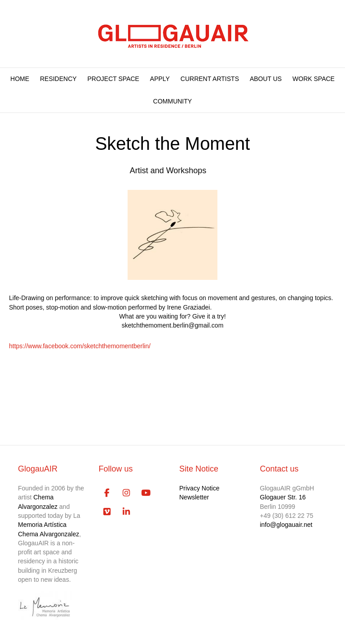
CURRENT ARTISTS (210, 78)
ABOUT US (266, 78)
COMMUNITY (172, 101)
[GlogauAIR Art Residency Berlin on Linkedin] (126, 512)
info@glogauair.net (286, 524)
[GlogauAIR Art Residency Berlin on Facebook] (107, 493)
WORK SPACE (313, 78)
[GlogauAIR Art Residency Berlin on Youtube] (145, 493)
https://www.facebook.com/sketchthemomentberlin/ (79, 346)
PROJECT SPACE (113, 78)
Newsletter (194, 497)
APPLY (160, 78)
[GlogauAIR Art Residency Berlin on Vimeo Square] (107, 512)
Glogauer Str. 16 (283, 497)
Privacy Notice (199, 488)
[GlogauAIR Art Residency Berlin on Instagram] (126, 493)
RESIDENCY (58, 78)
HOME (19, 78)
